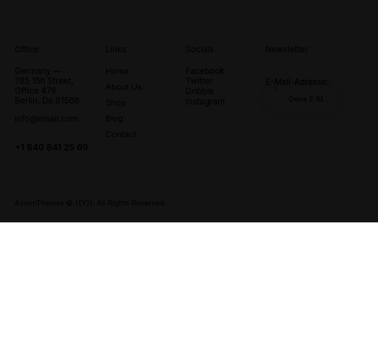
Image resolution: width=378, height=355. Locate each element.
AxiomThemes (39, 203)
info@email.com (46, 119)
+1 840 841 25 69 (51, 147)
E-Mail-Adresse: (301, 94)
